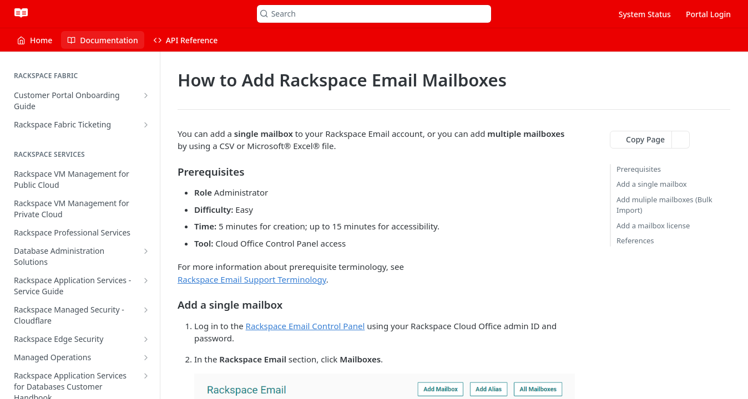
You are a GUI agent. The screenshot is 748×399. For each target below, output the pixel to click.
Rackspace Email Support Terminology (252, 279)
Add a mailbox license (653, 226)
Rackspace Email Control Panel (305, 325)
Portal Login (708, 14)
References (635, 240)
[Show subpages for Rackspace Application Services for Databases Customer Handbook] (145, 375)
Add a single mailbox (651, 184)
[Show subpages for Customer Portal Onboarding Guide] (145, 95)
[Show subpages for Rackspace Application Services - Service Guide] (145, 280)
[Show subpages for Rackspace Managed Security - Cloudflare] (145, 309)
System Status (645, 14)
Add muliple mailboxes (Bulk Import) (664, 205)
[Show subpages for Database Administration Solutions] (145, 251)
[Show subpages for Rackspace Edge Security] (145, 339)
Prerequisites (638, 169)
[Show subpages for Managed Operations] (145, 357)
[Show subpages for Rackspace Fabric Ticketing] (145, 124)
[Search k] (374, 14)
